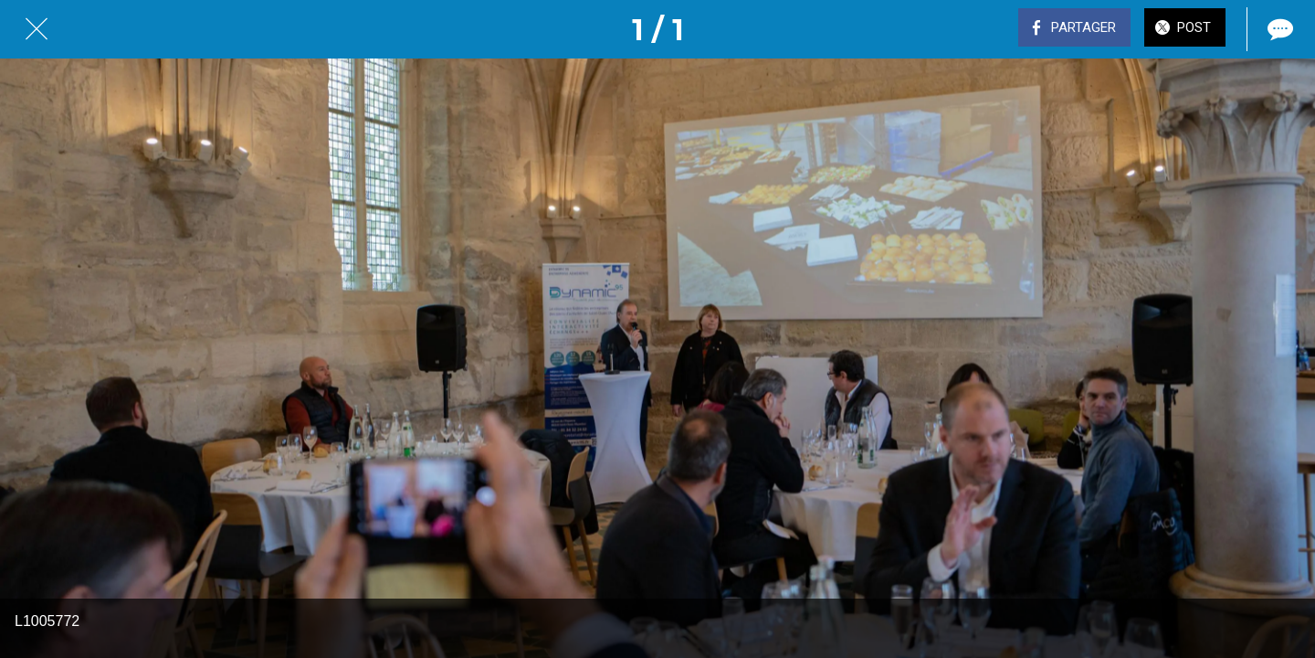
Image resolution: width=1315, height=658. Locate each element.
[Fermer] (36, 29)
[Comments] (1278, 29)
